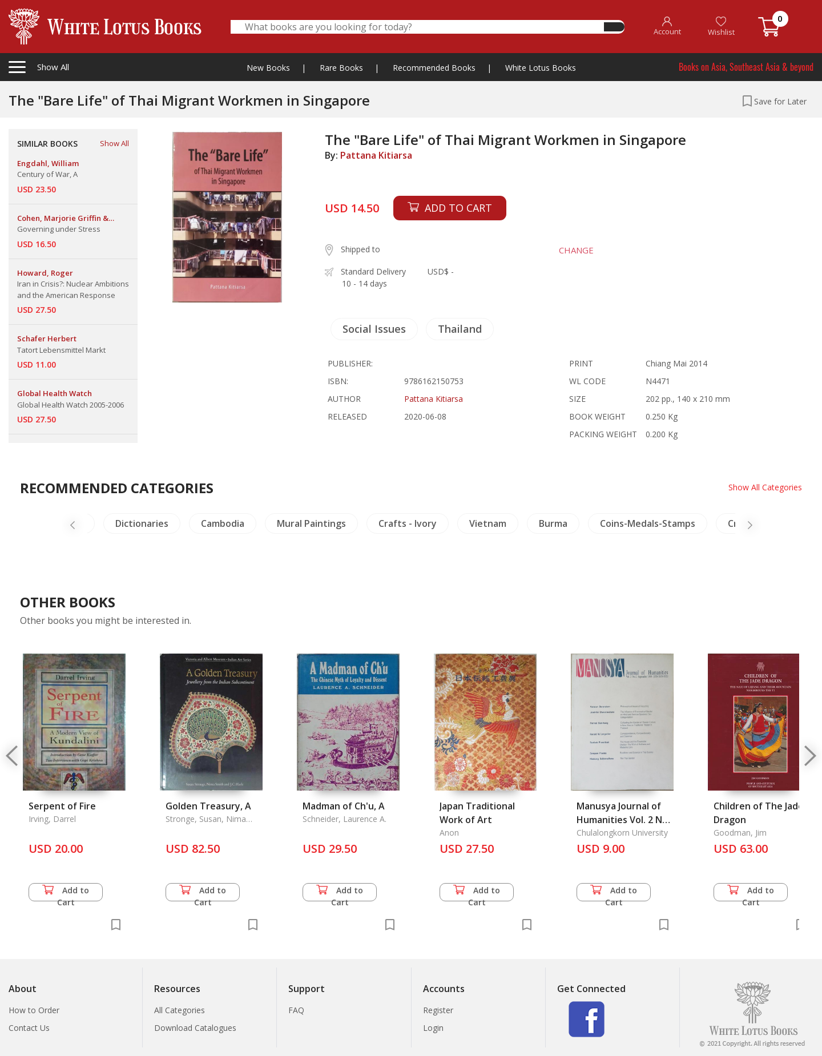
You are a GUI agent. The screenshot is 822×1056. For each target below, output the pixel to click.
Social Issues (374, 329)
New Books (268, 67)
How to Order (34, 1010)
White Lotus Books (540, 67)
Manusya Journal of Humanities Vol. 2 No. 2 (623, 820)
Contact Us (29, 1027)
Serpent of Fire (62, 806)
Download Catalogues (195, 1027)
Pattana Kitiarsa (376, 155)
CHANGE (576, 250)
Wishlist (721, 27)
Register (438, 1010)
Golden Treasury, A (208, 806)
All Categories (179, 1010)
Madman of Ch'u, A (344, 806)
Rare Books (341, 67)
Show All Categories (765, 487)
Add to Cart (65, 893)
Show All (114, 143)
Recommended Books (434, 67)
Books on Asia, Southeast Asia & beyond (746, 67)
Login (433, 1027)
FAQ (296, 1010)
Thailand (460, 329)
